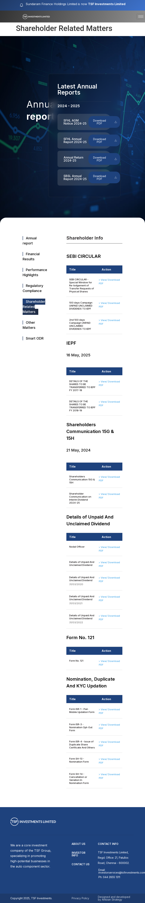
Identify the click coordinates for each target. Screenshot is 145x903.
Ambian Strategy (112, 899)
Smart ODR (35, 338)
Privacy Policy (80, 898)
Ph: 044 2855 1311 (109, 877)
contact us (81, 864)
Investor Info (78, 854)
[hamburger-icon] (141, 16)
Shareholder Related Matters (34, 307)
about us (78, 843)
